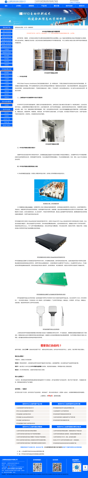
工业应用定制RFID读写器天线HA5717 (25, 408)
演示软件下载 (7, 119)
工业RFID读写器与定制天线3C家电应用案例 (26, 430)
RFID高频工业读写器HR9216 (23, 420)
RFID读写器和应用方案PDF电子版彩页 (53, 447)
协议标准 (7, 116)
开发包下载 (6, 122)
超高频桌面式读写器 (6, 46)
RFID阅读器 (38, 474)
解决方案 (56, 6)
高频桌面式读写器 (6, 52)
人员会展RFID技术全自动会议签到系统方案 (32, 451)
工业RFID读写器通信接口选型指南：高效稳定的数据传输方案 (67, 433)
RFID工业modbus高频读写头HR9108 (24, 411)
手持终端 (7, 49)
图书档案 (7, 72)
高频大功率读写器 (6, 31)
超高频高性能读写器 (6, 37)
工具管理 (7, 78)
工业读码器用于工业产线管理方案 (61, 411)
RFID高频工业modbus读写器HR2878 (24, 417)
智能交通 (7, 91)
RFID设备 (27, 474)
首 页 (25, 27)
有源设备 (7, 64)
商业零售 (7, 94)
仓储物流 (7, 88)
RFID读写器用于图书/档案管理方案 (61, 420)
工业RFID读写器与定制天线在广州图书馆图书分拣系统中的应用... (31, 443)
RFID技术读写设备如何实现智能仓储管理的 (32, 454)
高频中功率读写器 (6, 34)
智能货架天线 (65, 474)
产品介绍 (44, 6)
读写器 (23, 474)
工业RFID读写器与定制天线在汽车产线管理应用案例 (28, 433)
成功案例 (7, 105)
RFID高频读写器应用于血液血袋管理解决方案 (63, 408)
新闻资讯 (31, 6)
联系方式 (81, 6)
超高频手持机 (32, 474)
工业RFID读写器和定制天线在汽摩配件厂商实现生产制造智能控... (31, 437)
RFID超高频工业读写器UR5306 (23, 414)
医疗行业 (7, 75)
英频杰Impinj (14, 474)
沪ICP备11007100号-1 (11, 465)
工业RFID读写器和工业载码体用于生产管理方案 (64, 417)
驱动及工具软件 (6, 125)
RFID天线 (6, 61)
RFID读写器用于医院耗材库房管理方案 (62, 414)
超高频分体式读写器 (6, 40)
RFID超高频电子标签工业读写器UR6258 (25, 423)
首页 (6, 6)
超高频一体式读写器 (6, 43)
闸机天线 (55, 474)
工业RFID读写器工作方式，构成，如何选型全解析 (64, 437)
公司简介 (18, 6)
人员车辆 (7, 85)
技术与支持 (69, 6)
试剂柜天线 (59, 474)
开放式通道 (6, 55)
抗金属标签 (50, 474)
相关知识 (7, 113)
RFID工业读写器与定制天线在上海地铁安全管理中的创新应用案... (31, 440)
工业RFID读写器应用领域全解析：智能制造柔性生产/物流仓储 (67, 430)
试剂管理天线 (44, 474)
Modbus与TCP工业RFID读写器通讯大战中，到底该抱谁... (66, 440)
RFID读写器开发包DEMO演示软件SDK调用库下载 (64, 443)
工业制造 (7, 81)
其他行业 (7, 97)
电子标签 (7, 58)
